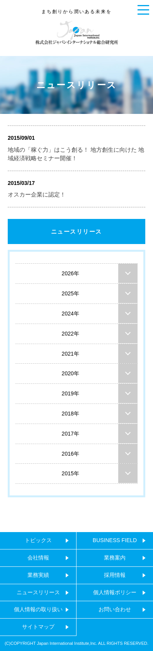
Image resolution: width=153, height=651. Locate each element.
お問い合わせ (115, 609)
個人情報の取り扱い (38, 609)
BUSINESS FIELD (115, 540)
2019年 (70, 393)
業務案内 (115, 557)
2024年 (70, 313)
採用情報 (115, 575)
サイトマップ (38, 627)
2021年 (70, 354)
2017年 (70, 434)
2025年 (70, 293)
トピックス (38, 540)
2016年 (70, 454)
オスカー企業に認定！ (37, 194)
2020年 (70, 373)
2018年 (70, 413)
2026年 (70, 273)
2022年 (70, 334)
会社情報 (38, 557)
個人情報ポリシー (114, 592)
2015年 (70, 473)
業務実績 (38, 575)
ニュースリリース (76, 231)
